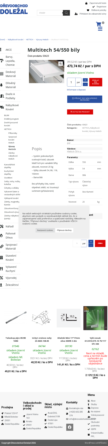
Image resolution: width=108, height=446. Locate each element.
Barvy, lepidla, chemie (10, 61)
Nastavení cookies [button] (45, 230)
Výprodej (11, 277)
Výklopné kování (11, 198)
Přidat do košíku (95, 82)
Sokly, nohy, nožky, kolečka (12, 183)
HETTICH (29, 39)
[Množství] (71, 82)
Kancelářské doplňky (9, 166)
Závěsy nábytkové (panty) (12, 217)
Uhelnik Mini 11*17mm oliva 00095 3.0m (68, 339)
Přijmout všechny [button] (64, 230)
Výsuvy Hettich (42, 39)
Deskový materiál (11, 74)
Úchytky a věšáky (11, 188)
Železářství (12, 285)
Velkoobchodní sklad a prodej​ (32, 405)
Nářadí (10, 226)
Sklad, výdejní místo (53, 406)
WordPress (90, 443)
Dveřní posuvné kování (11, 124)
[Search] (66, 13)
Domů (2, 39)
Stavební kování (11, 257)
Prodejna (7, 407)
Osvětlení (8, 177)
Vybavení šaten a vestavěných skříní (12, 193)
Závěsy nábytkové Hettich (13, 156)
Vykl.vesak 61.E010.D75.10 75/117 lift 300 (95, 341)
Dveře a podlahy (10, 96)
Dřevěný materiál (11, 85)
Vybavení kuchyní (11, 269)
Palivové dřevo (10, 235)
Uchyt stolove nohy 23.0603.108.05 (42, 339)
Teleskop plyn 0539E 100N (15, 339)
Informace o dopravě (76, 90)
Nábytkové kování (15, 39)
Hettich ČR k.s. (74, 151)
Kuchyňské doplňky (9, 172)
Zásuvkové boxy (11, 208)
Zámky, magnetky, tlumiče (12, 203)
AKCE (9, 49)
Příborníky (12, 133)
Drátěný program (11, 119)
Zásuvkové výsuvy (12, 212)
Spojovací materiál (11, 246)
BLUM (6, 115)
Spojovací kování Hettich (12, 139)
